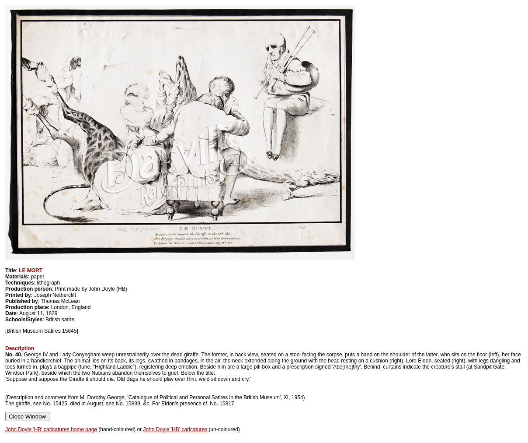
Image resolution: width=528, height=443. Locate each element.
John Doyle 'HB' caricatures (175, 429)
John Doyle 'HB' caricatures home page (51, 429)
